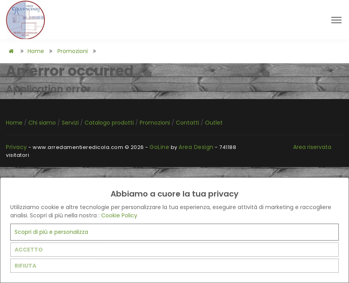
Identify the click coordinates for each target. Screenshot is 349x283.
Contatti (188, 123)
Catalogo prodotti (110, 123)
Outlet (214, 123)
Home (36, 51)
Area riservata (312, 147)
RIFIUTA (25, 266)
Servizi (71, 123)
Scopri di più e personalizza (51, 232)
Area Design (196, 147)
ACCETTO (29, 250)
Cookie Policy (119, 215)
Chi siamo (42, 123)
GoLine (159, 147)
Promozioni (72, 51)
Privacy (16, 147)
